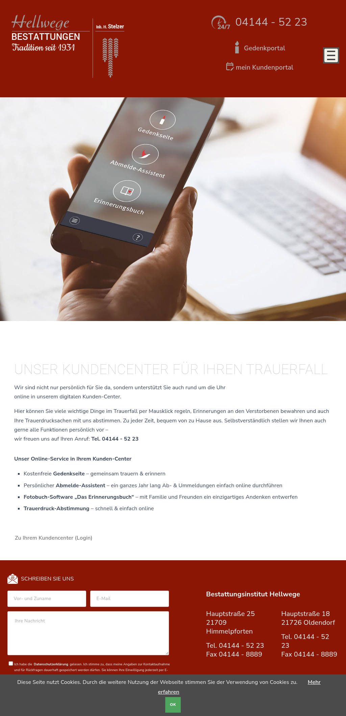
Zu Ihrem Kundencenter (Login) (54, 538)
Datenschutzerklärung (51, 664)
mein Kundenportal (264, 67)
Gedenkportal (264, 48)
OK (173, 705)
